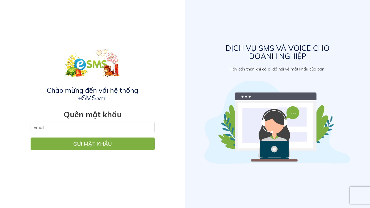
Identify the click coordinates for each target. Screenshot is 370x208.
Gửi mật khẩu (92, 143)
